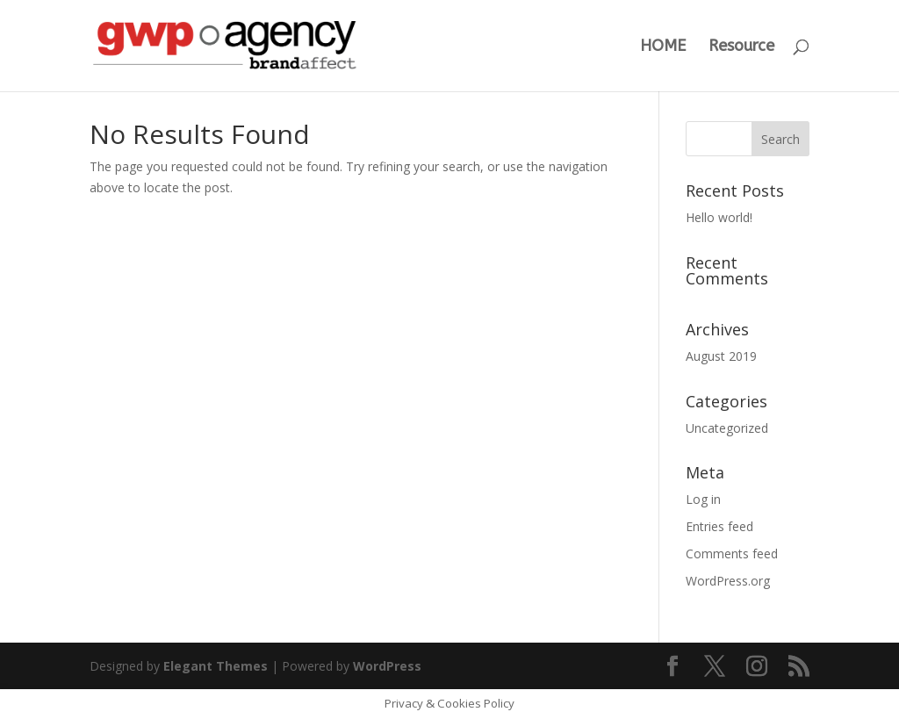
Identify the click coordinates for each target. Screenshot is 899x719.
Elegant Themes (215, 666)
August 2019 (721, 356)
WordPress (387, 666)
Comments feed (732, 553)
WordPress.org (728, 580)
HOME (663, 47)
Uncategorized (727, 428)
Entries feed (719, 526)
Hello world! (719, 217)
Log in (703, 499)
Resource (741, 47)
